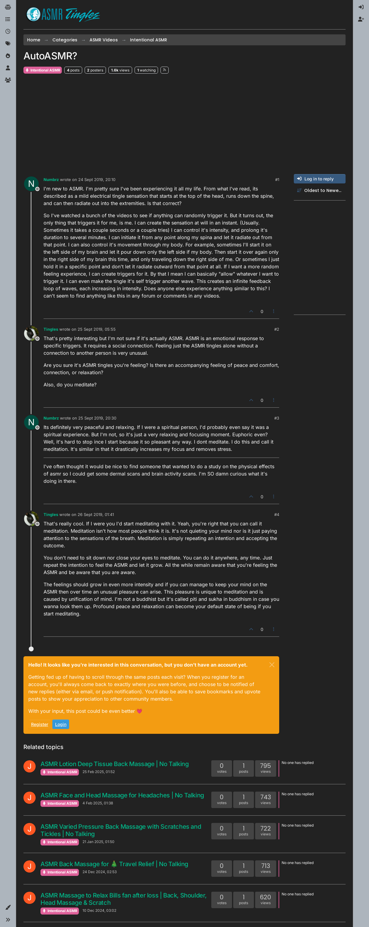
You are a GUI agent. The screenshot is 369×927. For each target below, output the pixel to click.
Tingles (51, 329)
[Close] (272, 664)
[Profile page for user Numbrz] (31, 183)
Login (60, 724)
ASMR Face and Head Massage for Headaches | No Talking (122, 795)
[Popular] (7, 56)
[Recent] (7, 32)
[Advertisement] (184, 124)
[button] (7, 907)
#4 (276, 514)
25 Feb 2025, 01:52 (99, 771)
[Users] (7, 68)
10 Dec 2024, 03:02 (99, 910)
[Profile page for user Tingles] (31, 333)
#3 (276, 418)
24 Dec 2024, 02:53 (100, 871)
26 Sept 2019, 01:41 (96, 514)
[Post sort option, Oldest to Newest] (320, 190)
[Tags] (7, 44)
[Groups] (7, 80)
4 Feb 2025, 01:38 (98, 803)
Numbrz (51, 179)
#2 (276, 329)
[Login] (361, 7)
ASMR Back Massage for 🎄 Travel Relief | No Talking (114, 864)
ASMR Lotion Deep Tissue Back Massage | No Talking (114, 764)
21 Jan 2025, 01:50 (98, 841)
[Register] (361, 19)
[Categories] (7, 19)
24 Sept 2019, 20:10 (96, 179)
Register (39, 724)
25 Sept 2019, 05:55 (97, 329)
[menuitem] (361, 7)
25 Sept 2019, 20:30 (97, 418)
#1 (277, 179)
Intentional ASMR (42, 70)
